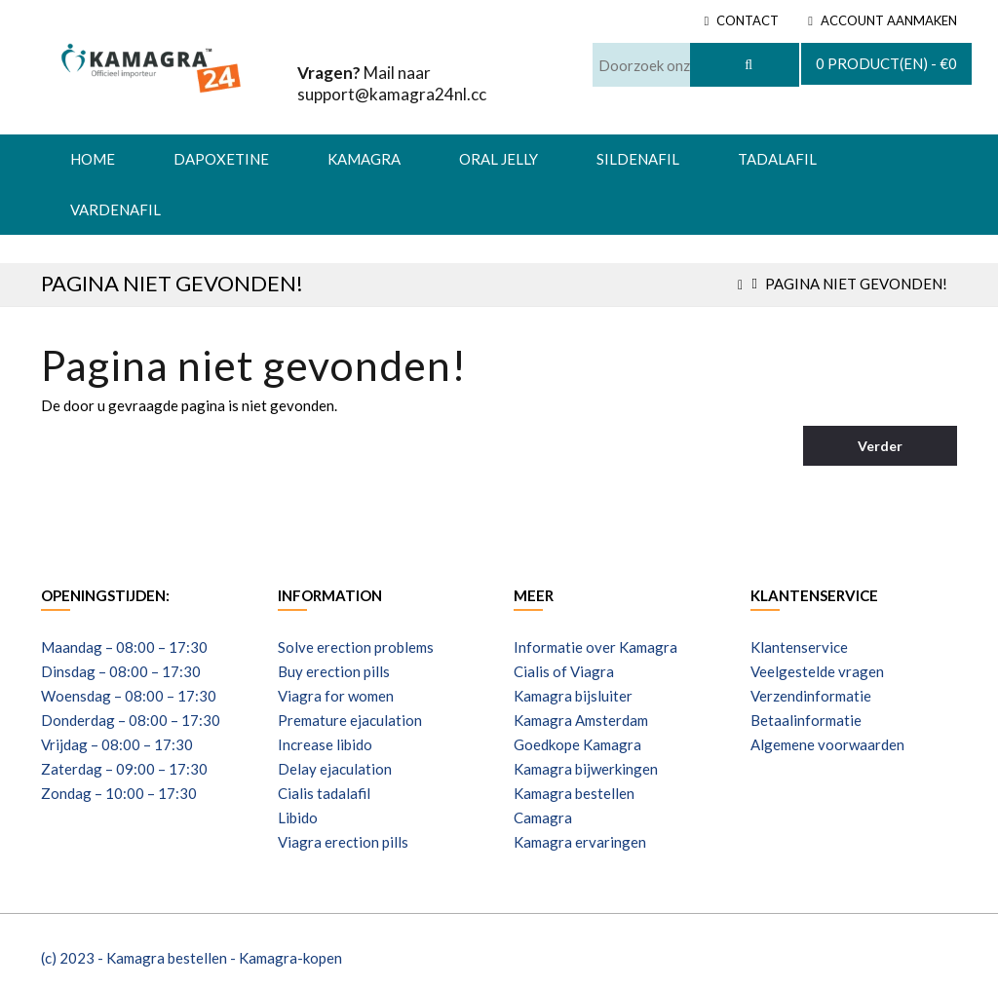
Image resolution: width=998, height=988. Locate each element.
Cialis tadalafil (324, 793)
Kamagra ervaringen (580, 842)
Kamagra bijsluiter (573, 695)
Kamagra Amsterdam (581, 720)
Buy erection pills (334, 671)
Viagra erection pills (343, 842)
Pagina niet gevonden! (856, 283)
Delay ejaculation (335, 769)
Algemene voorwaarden (827, 744)
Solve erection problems (356, 647)
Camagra (543, 817)
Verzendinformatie (810, 695)
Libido (298, 817)
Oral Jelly (498, 159)
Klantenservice (799, 647)
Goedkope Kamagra (577, 744)
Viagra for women (336, 695)
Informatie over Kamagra (595, 647)
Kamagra (364, 159)
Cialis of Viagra (564, 671)
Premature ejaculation (350, 720)
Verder (880, 445)
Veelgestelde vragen (817, 671)
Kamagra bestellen (574, 793)
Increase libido (325, 744)
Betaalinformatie (806, 720)
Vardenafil (115, 209)
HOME (92, 159)
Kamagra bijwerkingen (586, 769)
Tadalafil (777, 159)
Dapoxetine (221, 159)
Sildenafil (637, 159)
